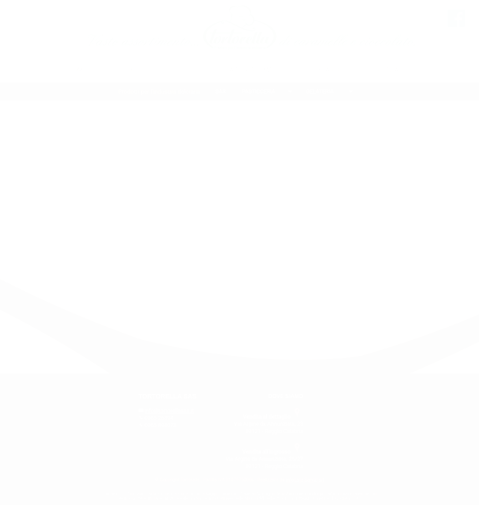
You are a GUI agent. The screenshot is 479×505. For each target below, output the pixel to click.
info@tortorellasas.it (169, 411)
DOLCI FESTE (142, 69)
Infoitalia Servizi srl (305, 479)
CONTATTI (392, 69)
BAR (221, 91)
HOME (77, 69)
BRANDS (330, 69)
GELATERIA (319, 91)
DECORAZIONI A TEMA (241, 69)
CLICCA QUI (320, 261)
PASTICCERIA (258, 91)
